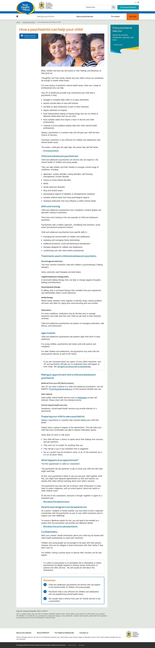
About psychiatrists (85, 16)
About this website (23, 633)
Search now (113, 7)
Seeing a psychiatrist (45, 16)
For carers (115, 16)
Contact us (83, 633)
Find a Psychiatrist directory (60, 389)
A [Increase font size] (138, 3)
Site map (81, 645)
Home (17, 16)
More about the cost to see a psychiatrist (60, 526)
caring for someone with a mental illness (74, 366)
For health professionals (64, 633)
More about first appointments (56, 501)
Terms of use (72, 645)
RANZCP (132, 634)
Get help (132, 16)
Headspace (82, 397)
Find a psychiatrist (128, 7)
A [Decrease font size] (135, 2)
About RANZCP (43, 633)
